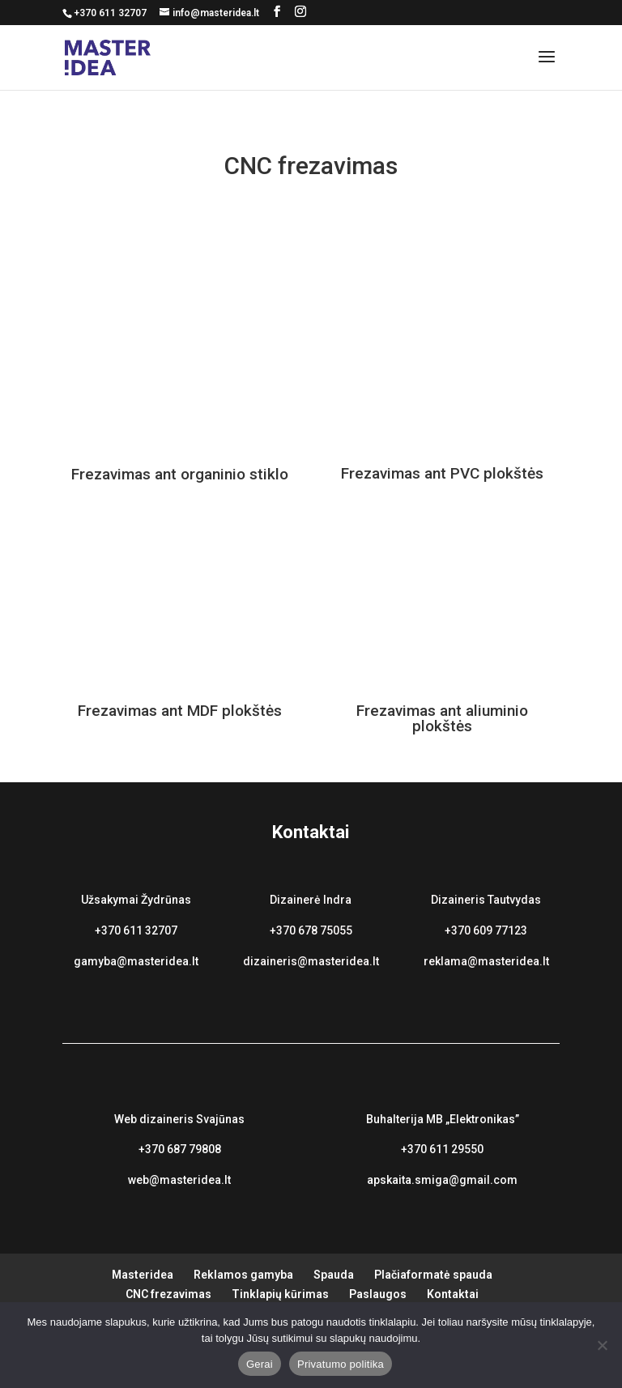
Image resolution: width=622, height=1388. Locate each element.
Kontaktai (453, 1294)
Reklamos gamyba (243, 1274)
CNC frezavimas (168, 1294)
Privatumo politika (340, 1364)
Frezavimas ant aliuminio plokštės (442, 718)
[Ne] (602, 1345)
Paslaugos (378, 1294)
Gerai (259, 1364)
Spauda (333, 1274)
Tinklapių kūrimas (280, 1294)
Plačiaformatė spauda (433, 1274)
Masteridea (142, 1274)
